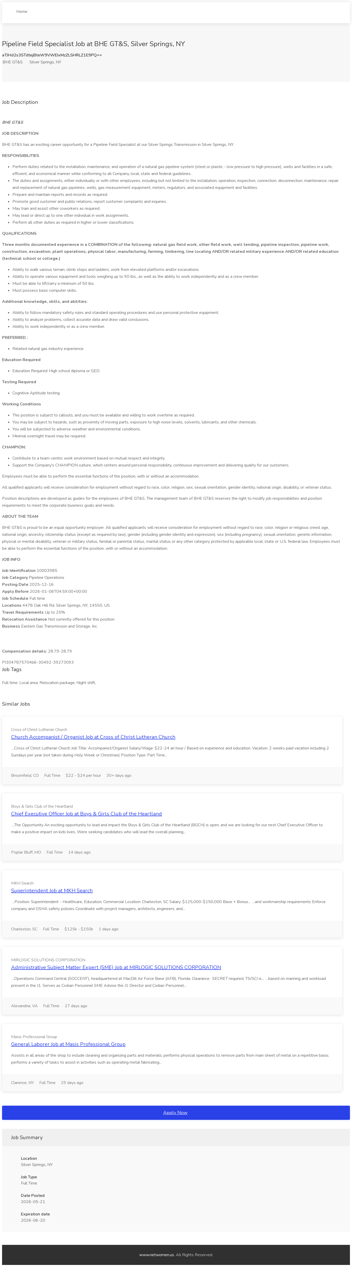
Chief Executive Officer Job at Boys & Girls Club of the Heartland (86, 813)
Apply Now (175, 1113)
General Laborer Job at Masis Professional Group (68, 1044)
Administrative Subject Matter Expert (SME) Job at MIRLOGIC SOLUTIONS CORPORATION (116, 967)
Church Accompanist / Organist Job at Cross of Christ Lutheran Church (93, 736)
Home (21, 9)
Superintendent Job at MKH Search (52, 890)
